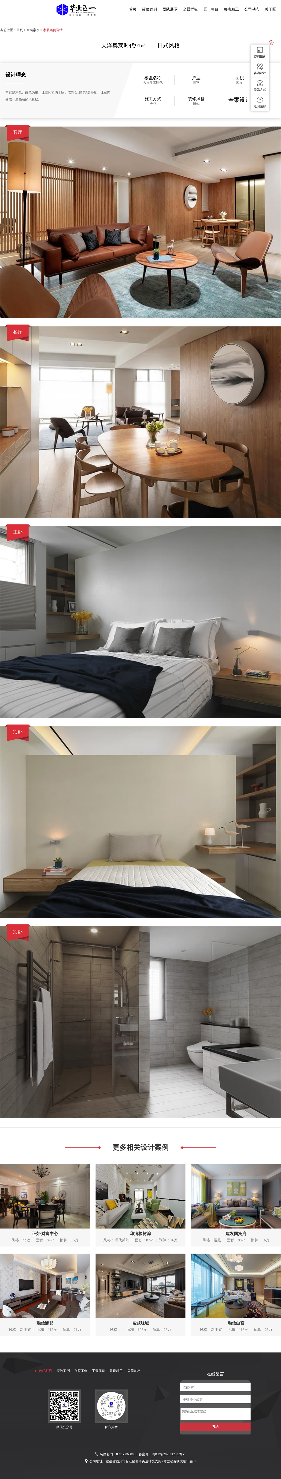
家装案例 (33, 30)
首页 (133, 9)
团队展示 (170, 9)
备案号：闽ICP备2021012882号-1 (162, 1454)
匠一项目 (210, 9)
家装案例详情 (53, 30)
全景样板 (190, 9)
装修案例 (149, 9)
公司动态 (251, 9)
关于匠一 (272, 9)
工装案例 (98, 1371)
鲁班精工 (231, 9)
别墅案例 (80, 1371)
